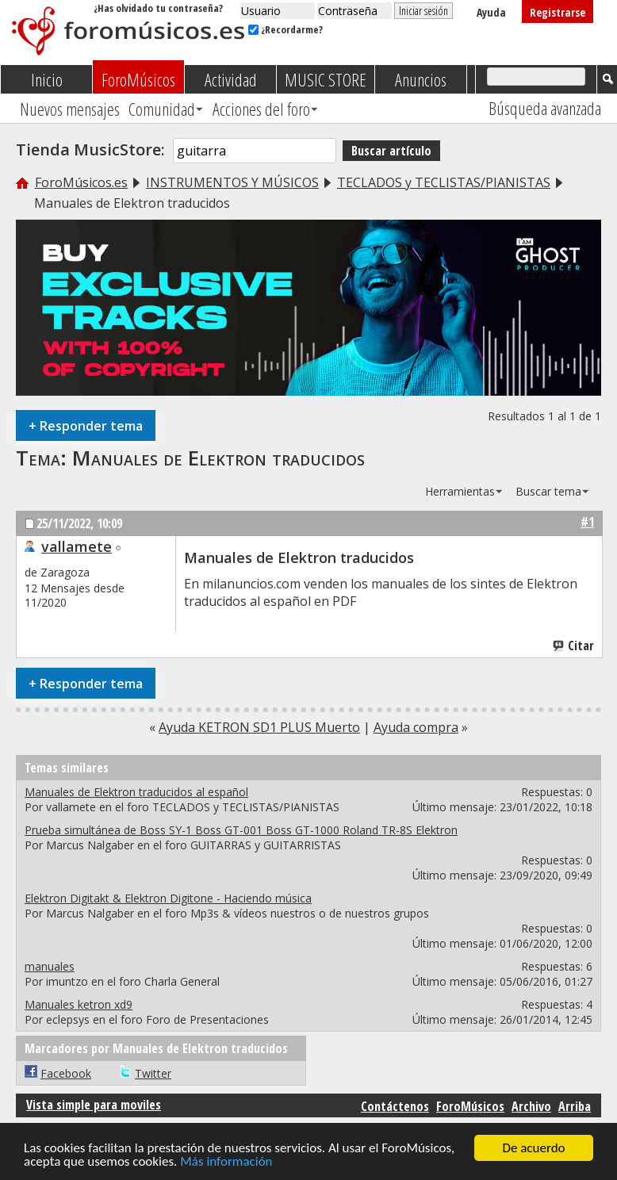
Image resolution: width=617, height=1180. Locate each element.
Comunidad (161, 109)
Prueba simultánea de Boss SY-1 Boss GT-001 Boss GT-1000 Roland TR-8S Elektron (241, 829)
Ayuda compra (416, 727)
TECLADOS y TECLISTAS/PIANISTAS (443, 182)
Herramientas (460, 491)
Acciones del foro (261, 109)
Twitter (153, 1073)
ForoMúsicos (138, 79)
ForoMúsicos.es (81, 182)
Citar (574, 645)
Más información (226, 1162)
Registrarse (557, 12)
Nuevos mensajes (70, 109)
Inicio (47, 79)
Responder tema (86, 425)
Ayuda (491, 12)
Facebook (65, 1073)
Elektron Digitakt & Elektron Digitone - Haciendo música (168, 898)
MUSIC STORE (325, 79)
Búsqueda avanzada (545, 108)
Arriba (574, 1106)
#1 (587, 522)
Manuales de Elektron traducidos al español (136, 791)
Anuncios (420, 79)
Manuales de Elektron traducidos (218, 457)
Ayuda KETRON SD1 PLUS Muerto (259, 727)
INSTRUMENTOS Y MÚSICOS (232, 182)
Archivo (531, 1106)
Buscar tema (548, 491)
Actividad (231, 79)
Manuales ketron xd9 (78, 1004)
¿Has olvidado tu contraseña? (158, 8)
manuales (50, 966)
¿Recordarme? (285, 29)
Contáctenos (395, 1106)
